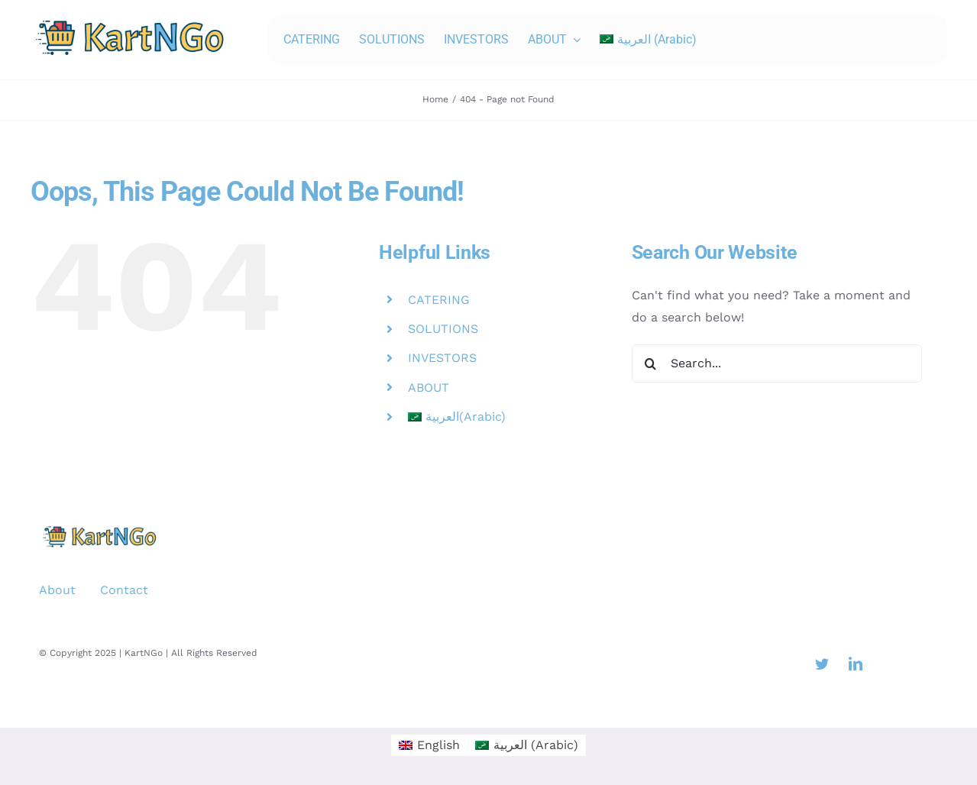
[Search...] (777, 363)
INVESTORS (442, 358)
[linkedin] (856, 664)
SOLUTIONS (443, 328)
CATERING (439, 299)
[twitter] (822, 664)
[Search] (651, 363)
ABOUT (428, 387)
